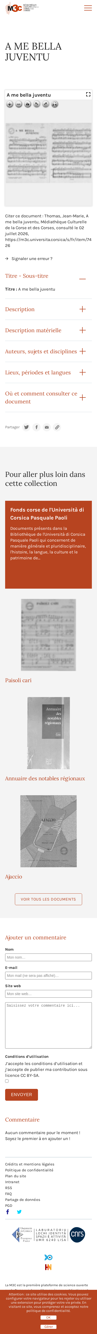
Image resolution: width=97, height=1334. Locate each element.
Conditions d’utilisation (26, 1056)
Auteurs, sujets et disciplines (41, 351)
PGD (8, 1205)
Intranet (12, 1182)
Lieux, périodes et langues (38, 372)
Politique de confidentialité (29, 1170)
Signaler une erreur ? (32, 258)
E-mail (11, 967)
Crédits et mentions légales (29, 1164)
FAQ (8, 1193)
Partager (12, 427)
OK (48, 1318)
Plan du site (15, 1176)
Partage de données (22, 1199)
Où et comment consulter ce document (41, 397)
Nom (9, 949)
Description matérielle (33, 330)
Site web (13, 986)
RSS (8, 1187)
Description (20, 309)
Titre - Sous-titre (26, 275)
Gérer (48, 1327)
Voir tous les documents (48, 899)
